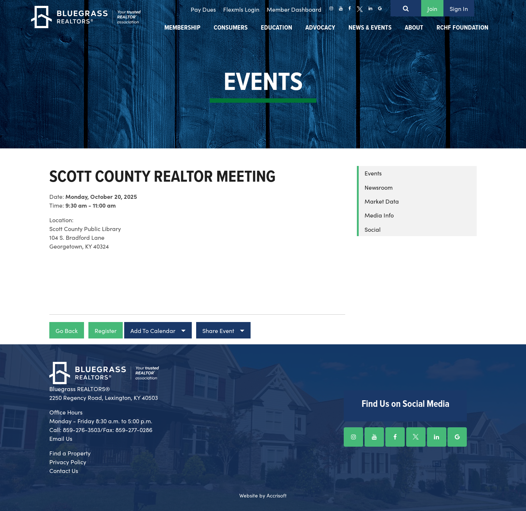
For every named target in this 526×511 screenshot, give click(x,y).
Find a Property (70, 453)
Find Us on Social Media (405, 404)
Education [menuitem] (276, 28)
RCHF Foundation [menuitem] (462, 28)
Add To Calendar (152, 330)
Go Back (67, 330)
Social (373, 229)
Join (432, 8)
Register (106, 330)
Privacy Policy (67, 462)
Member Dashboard (294, 9)
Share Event (218, 330)
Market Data (382, 201)
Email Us (60, 438)
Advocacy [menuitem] (320, 28)
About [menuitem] (414, 28)
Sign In (459, 8)
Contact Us (63, 470)
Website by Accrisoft (263, 495)
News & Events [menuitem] (370, 28)
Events (373, 173)
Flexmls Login (241, 9)
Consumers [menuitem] (231, 28)
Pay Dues (203, 9)
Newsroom (379, 187)
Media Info (379, 215)
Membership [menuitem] (182, 28)
